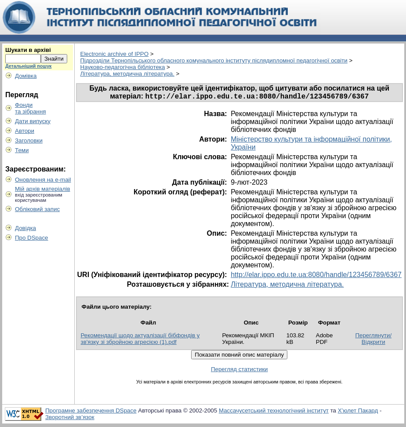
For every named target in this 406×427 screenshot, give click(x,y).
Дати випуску (33, 121)
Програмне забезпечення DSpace (91, 412)
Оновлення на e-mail (43, 179)
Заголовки (29, 140)
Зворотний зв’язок (69, 418)
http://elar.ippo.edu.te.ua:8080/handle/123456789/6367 (316, 276)
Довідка (25, 228)
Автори (24, 131)
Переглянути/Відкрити (373, 340)
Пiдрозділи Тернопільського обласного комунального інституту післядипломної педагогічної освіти (214, 60)
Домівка (25, 76)
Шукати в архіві (28, 50)
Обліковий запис (37, 209)
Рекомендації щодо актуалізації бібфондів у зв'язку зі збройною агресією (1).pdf (140, 340)
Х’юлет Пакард (358, 412)
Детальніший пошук (28, 66)
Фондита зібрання (30, 108)
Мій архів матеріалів (42, 189)
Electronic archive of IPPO (114, 54)
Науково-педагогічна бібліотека (122, 67)
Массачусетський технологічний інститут (274, 412)
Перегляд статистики (239, 370)
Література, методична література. (127, 73)
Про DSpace (31, 237)
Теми (22, 150)
